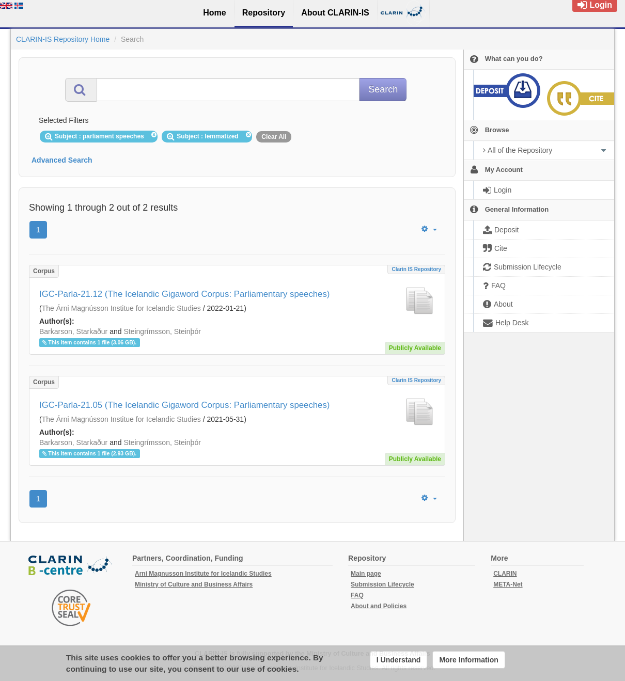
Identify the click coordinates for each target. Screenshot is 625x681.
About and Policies (379, 606)
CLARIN (505, 573)
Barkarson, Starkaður (73, 331)
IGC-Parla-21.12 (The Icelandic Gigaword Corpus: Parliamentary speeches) (184, 294)
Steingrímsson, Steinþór (161, 331)
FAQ (357, 595)
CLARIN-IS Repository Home (63, 39)
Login (594, 5)
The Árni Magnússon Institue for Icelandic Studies (121, 308)
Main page (366, 573)
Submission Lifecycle (382, 584)
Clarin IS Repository (416, 269)
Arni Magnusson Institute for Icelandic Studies (203, 573)
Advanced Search (62, 160)
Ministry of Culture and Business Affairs (194, 584)
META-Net (507, 584)
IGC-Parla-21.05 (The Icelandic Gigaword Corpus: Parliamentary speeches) (184, 405)
